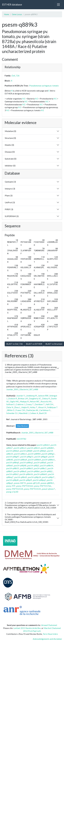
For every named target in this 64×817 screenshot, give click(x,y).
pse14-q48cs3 (20, 448)
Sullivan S (10, 404)
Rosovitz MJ (46, 401)
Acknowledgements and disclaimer (47, 639)
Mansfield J (23, 413)
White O (10, 410)
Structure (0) (10, 138)
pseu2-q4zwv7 (48, 489)
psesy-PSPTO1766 (42, 486)
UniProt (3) (10, 202)
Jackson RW (43, 395)
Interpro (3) (10, 188)
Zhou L (17, 407)
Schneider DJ (11, 413)
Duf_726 (15, 75)
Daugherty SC (35, 398)
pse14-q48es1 (20, 454)
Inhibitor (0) (10, 165)
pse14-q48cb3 (43, 445)
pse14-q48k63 (26, 468)
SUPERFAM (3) (12, 216)
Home (6, 14)
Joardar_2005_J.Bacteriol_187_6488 (22, 389)
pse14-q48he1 (48, 459)
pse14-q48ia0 (40, 462)
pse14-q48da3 (12, 451)
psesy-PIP (10, 486)
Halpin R (25, 407)
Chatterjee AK (32, 410)
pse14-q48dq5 (40, 451)
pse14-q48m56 (26, 474)
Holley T (33, 407)
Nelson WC (35, 401)
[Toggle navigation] (58, 4)
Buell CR (43, 413)
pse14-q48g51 (26, 456)
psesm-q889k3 (47, 483)
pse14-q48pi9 (26, 480)
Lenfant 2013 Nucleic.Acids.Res (27, 628)
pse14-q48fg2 (48, 454)
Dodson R (12, 398)
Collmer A (34, 413)
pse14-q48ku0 (20, 471)
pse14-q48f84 (34, 454)
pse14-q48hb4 (34, 459)
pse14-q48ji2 (33, 465)
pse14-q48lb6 (33, 471)
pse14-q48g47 (12, 456)
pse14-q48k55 (12, 468)
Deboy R (46, 398)
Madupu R (24, 401)
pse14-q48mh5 (40, 474)
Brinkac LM (23, 398)
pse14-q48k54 (46, 465)
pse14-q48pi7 (48, 477)
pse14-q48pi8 (12, 480)
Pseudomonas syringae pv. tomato (44, 85)
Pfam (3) (8, 195)
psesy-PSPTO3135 (32, 489)
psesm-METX (20, 483)
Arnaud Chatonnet (49, 625)
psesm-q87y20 (33, 483)
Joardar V (20, 395)
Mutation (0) (10, 131)
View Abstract (22, 426)
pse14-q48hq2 (26, 462)
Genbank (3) (10, 181)
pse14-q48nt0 (21, 477)
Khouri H (42, 407)
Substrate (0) (10, 158)
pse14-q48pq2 (39, 480)
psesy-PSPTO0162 (24, 486)
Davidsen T (40, 404)
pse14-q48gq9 (41, 456)
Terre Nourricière (50, 634)
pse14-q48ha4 (20, 459)
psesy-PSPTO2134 (14, 489)
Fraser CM (20, 410)
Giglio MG (14, 401)
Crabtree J (20, 404)
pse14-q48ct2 (33, 448)
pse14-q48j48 (20, 465)
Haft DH (49, 404)
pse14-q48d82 (47, 448)
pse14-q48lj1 (46, 471)
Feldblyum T (52, 407)
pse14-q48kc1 (40, 468)
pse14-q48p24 (34, 477)
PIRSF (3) (9, 209)
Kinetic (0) (9, 145)
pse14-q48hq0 (12, 462)
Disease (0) (10, 152)
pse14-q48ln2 (12, 474)
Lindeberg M (31, 395)
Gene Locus (17, 14)
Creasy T (30, 404)
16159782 (21, 439)
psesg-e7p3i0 (12, 492)
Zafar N (9, 407)
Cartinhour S (44, 410)
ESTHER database (12, 4)
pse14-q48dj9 (26, 451)
